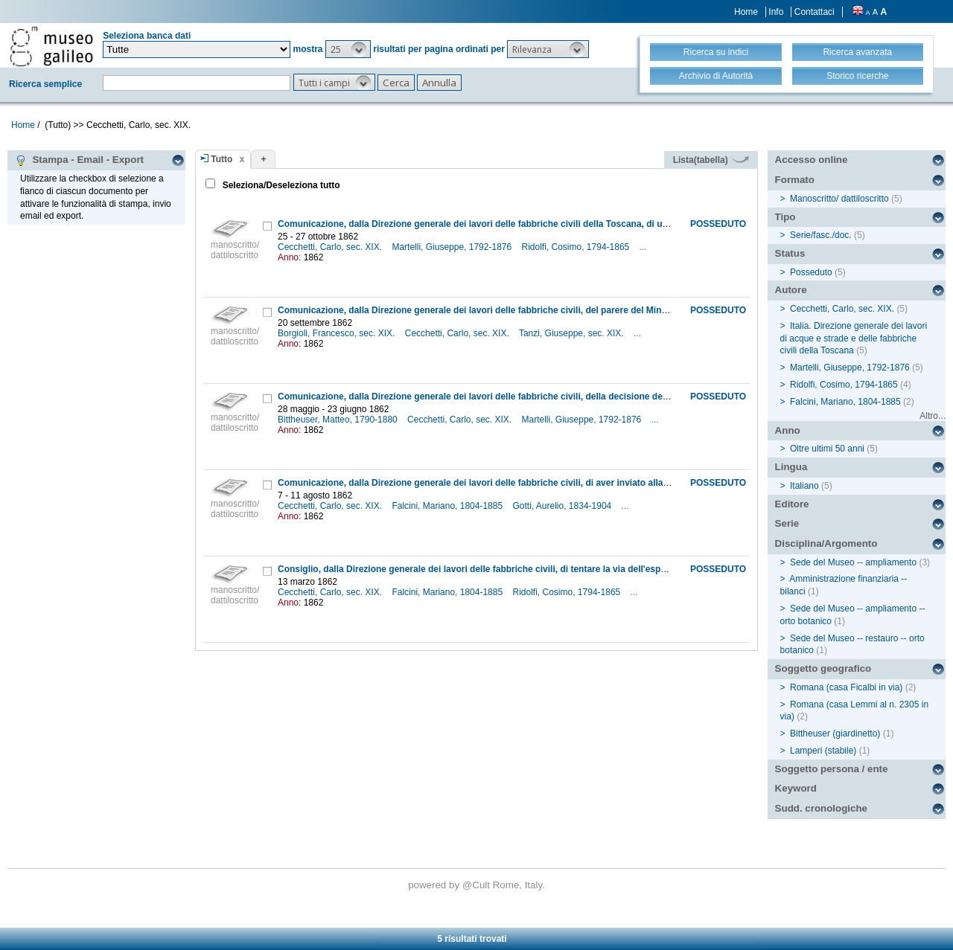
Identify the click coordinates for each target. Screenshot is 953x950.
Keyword (796, 788)
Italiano (804, 486)
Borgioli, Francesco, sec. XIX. (338, 333)
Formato (795, 179)
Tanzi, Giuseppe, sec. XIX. (572, 333)
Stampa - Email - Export (79, 160)
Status (790, 253)
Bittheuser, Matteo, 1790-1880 (339, 419)
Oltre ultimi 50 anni (827, 448)
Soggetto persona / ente (831, 768)
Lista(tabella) (711, 160)
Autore (791, 289)
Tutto (221, 159)
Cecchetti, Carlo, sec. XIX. (331, 247)
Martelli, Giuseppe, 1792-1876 (453, 247)
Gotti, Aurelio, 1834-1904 (563, 506)
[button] (348, 49)
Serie (787, 523)
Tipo (785, 216)
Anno (787, 430)
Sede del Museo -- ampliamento (853, 562)
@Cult (477, 884)
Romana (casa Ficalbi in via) (846, 687)
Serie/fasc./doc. (821, 235)
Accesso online (811, 159)
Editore (792, 504)
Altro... (932, 416)
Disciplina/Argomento (826, 543)
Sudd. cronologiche (821, 808)
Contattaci (814, 12)
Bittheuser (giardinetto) (835, 733)
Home (746, 12)
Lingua (791, 466)
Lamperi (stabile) (823, 750)
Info (775, 12)
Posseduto (811, 272)
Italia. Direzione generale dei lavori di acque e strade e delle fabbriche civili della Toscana (853, 338)
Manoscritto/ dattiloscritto (839, 198)
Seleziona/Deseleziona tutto (280, 185)
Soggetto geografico (823, 668)
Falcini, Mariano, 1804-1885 (448, 506)
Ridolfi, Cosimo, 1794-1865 (577, 247)
